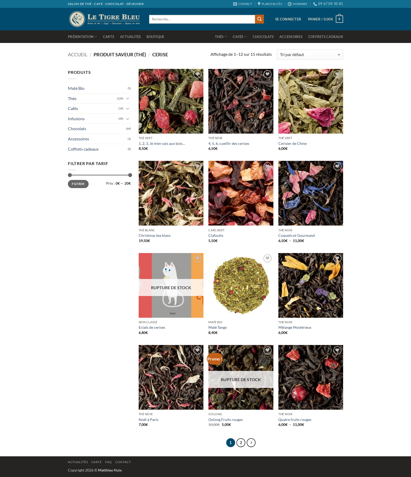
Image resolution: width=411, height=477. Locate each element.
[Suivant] (251, 442)
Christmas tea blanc (155, 235)
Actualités (130, 37)
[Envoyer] (259, 19)
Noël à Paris (148, 419)
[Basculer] (128, 98)
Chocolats (263, 37)
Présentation (82, 36)
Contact (123, 462)
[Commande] (310, 55)
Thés (221, 36)
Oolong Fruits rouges (225, 419)
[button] (288, 19)
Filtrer (78, 184)
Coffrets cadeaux (325, 37)
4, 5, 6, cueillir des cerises (228, 143)
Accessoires (290, 37)
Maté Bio (76, 88)
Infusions (76, 118)
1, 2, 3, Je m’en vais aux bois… (162, 143)
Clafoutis (215, 235)
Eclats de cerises (152, 327)
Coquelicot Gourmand (296, 235)
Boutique (155, 37)
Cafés (240, 36)
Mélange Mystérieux (294, 327)
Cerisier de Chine (292, 143)
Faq (108, 462)
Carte (108, 37)
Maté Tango (217, 327)
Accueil (77, 54)
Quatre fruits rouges (294, 419)
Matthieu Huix (110, 470)
